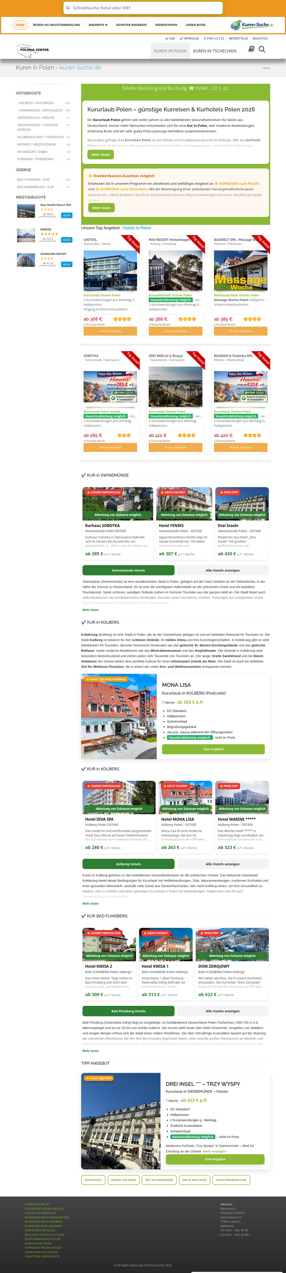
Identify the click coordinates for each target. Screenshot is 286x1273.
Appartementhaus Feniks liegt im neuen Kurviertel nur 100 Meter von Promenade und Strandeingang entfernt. (183, 541)
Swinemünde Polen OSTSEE (105, 531)
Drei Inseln (228, 525)
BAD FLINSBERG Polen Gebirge (108, 972)
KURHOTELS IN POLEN (40, 1230)
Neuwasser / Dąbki (43, 152)
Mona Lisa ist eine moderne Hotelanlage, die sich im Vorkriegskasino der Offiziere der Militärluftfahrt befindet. (182, 835)
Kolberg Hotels (128, 864)
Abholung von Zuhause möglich (118, 515)
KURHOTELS (93, 1180)
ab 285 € (94, 554)
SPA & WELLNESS (195, 1180)
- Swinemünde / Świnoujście (43, 110)
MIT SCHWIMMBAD (159, 1180)
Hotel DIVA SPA (99, 819)
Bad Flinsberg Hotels (128, 1011)
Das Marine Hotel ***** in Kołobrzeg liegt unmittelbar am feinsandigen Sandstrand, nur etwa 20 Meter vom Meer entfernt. (241, 835)
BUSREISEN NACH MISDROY (43, 1226)
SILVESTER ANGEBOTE (131, 25)
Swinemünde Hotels (128, 570)
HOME (20, 25)
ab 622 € (207, 994)
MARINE (46, 229)
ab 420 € (227, 554)
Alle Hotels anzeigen (223, 570)
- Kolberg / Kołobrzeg (43, 103)
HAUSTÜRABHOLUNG (231, 1180)
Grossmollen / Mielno (43, 117)
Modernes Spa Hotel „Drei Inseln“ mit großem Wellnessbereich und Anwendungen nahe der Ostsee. (241, 541)
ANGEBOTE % (98, 25)
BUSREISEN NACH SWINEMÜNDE (47, 1217)
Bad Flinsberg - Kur (43, 179)
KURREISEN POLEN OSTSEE (43, 1248)
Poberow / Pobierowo (43, 159)
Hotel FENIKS (171, 525)
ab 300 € (94, 994)
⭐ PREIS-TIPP (229, 492)
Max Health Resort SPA (56, 205)
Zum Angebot (213, 749)
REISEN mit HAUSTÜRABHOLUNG (56, 25)
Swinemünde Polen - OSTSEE (180, 531)
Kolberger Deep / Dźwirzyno (43, 137)
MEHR (66, 215)
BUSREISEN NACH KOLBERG (44, 1222)
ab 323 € (227, 847)
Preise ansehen (110, 331)
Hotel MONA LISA (177, 819)
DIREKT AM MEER (123, 1180)
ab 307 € (168, 554)
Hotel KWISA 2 (98, 966)
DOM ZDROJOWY (213, 966)
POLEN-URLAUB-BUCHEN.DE (44, 1209)
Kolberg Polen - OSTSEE (178, 824)
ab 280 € (94, 847)
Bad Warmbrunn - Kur (43, 187)
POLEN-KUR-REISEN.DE (40, 1213)
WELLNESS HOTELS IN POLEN (44, 1235)
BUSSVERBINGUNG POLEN (43, 1239)
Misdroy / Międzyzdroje (43, 144)
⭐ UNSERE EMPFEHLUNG (103, 492)
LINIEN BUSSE (196, 25)
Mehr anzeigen (214, 1151)
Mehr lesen (100, 154)
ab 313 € (151, 994)
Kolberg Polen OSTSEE (101, 824)
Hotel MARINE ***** (237, 819)
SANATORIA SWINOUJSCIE (42, 1256)
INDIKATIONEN (166, 25)
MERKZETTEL (238, 38)
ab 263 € (170, 847)
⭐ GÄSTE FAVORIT (173, 492)
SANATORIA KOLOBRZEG (41, 1252)
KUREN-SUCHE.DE (37, 1204)
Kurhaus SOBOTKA (102, 525)
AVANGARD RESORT (54, 254)
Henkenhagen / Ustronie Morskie (43, 127)
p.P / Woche (113, 554)
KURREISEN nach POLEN (239, 183)
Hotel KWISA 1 (155, 966)
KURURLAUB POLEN (38, 1243)
